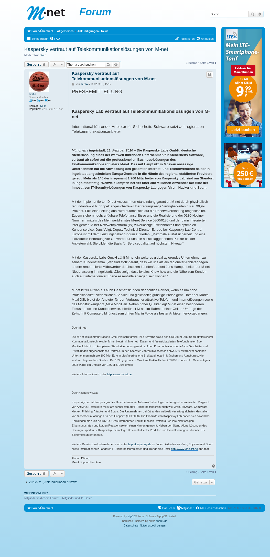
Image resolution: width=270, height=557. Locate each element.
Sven (43, 55)
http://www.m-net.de (119, 374)
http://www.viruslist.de (184, 448)
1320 (43, 106)
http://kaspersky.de (140, 444)
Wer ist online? (36, 493)
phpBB (131, 516)
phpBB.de (161, 521)
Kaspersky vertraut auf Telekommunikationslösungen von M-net (96, 49)
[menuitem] (55, 39)
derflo (32, 94)
